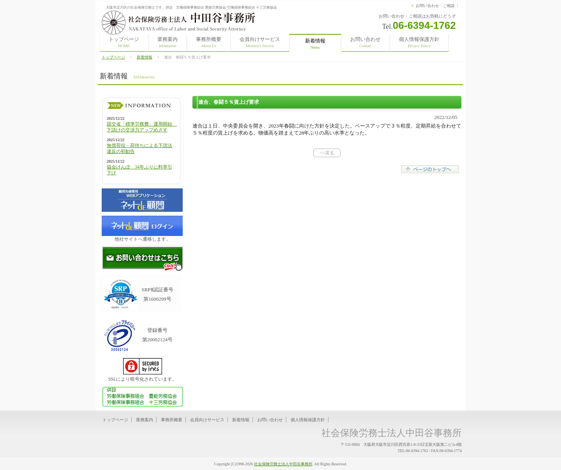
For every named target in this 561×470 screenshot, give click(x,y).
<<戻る (326, 153)
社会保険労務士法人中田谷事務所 (283, 464)
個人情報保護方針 (419, 42)
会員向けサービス (260, 42)
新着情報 (144, 57)
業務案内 (167, 42)
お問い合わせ (365, 42)
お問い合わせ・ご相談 (435, 6)
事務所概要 (208, 42)
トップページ (124, 42)
